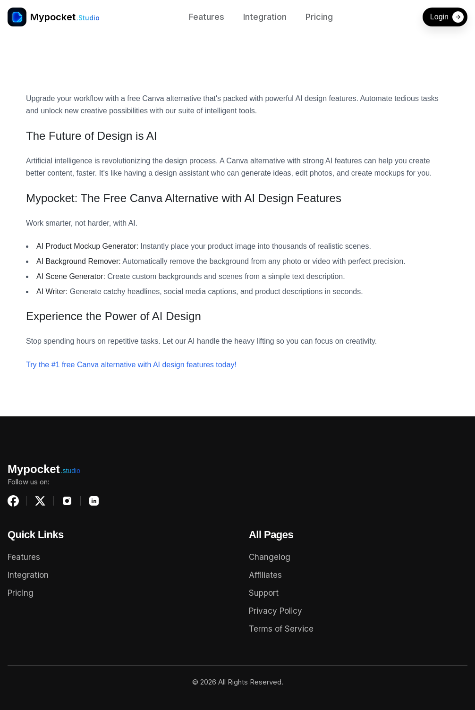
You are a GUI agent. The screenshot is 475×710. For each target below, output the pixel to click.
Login (447, 17)
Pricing (319, 17)
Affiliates (265, 575)
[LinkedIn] (94, 501)
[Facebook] (13, 501)
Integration (265, 17)
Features (206, 17)
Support (264, 593)
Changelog (269, 557)
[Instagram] (67, 501)
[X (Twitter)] (40, 501)
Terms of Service (281, 629)
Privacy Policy (275, 611)
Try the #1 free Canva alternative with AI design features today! (131, 365)
